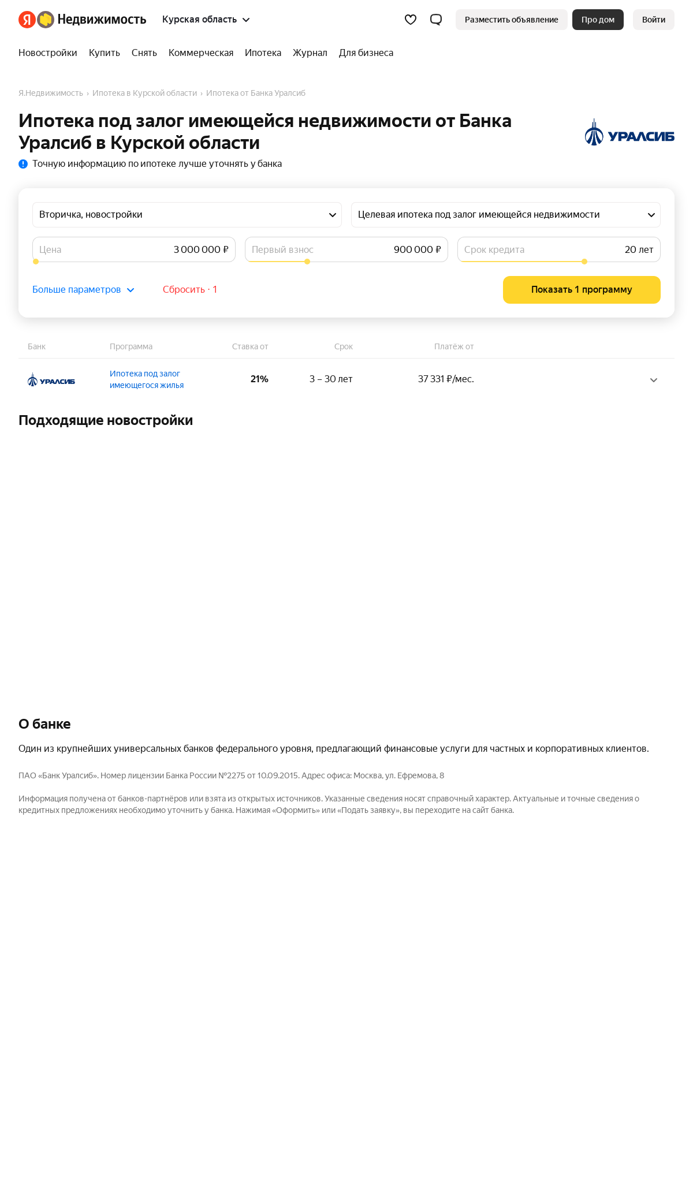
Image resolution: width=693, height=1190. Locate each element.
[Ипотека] (263, 53)
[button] (436, 19)
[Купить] (104, 53)
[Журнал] (310, 53)
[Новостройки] (50, 53)
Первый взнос (283, 249)
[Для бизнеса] (363, 53)
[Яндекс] (27, 19)
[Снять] (144, 53)
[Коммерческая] (201, 53)
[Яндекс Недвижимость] (91, 19)
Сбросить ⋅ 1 (190, 289)
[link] (654, 19)
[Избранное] (410, 19)
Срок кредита (494, 249)
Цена (50, 249)
